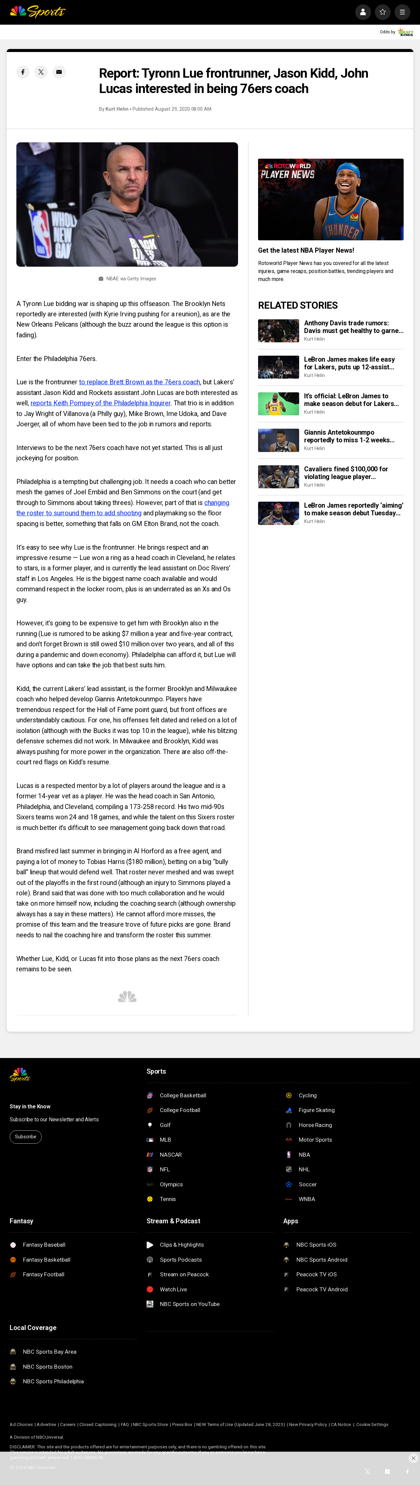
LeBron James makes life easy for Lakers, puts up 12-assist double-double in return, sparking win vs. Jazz (353, 363)
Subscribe (25, 1137)
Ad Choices (21, 1424)
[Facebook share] (22, 72)
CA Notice (341, 1424)
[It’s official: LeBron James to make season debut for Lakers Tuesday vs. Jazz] (278, 403)
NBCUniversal (49, 1437)
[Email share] (58, 72)
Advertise (46, 1424)
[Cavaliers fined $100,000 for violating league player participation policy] (278, 476)
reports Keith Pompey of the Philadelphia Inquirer (101, 403)
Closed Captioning (98, 1424)
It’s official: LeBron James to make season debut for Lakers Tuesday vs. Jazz (349, 400)
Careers (67, 1424)
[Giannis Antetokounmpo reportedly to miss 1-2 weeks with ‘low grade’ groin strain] (278, 440)
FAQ (125, 1424)
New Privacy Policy (308, 1424)
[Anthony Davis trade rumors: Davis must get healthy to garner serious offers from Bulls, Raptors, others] (278, 330)
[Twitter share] (40, 72)
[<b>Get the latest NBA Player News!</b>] (331, 199)
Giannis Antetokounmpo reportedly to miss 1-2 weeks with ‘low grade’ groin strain (347, 436)
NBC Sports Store (150, 1424)
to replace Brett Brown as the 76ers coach (139, 382)
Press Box (182, 1424)
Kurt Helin (117, 109)
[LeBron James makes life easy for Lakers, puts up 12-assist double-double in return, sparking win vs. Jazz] (278, 367)
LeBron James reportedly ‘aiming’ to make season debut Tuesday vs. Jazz (354, 509)
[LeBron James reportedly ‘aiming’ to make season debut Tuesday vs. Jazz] (278, 513)
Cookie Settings (372, 1424)
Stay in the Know (30, 1106)
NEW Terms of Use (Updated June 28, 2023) (240, 1424)
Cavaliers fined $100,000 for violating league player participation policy (346, 473)
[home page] (37, 12)
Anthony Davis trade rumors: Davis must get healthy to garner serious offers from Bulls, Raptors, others (352, 327)
